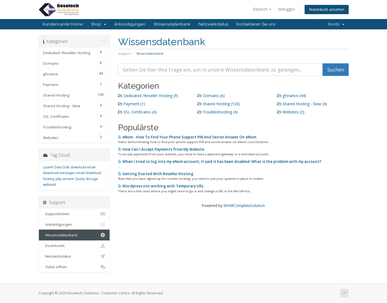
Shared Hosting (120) (218, 103)
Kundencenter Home (63, 24)
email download (88, 173)
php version (64, 179)
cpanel (48, 167)
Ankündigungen (129, 24)
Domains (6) (211, 95)
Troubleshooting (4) (217, 112)
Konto (336, 24)
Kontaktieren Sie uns (255, 24)
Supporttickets (74, 214)
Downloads (74, 245)
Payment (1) (131, 103)
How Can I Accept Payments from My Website (161, 149)
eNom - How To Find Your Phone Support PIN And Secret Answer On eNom (187, 137)
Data (58, 167)
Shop (98, 24)
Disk (66, 167)
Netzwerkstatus (213, 24)
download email (82, 167)
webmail (49, 184)
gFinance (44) (291, 95)
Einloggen (286, 9)
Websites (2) (290, 112)
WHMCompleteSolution (244, 205)
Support (124, 53)
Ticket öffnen (74, 267)
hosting (48, 179)
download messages (59, 173)
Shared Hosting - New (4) (302, 103)
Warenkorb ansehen (326, 9)
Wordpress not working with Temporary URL (161, 186)
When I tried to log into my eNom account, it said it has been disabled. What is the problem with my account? (219, 161)
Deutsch (262, 9)
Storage (92, 179)
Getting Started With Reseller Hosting (155, 173)
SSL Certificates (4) (137, 112)
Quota (80, 179)
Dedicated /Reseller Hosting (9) (148, 95)
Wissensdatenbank (171, 24)
